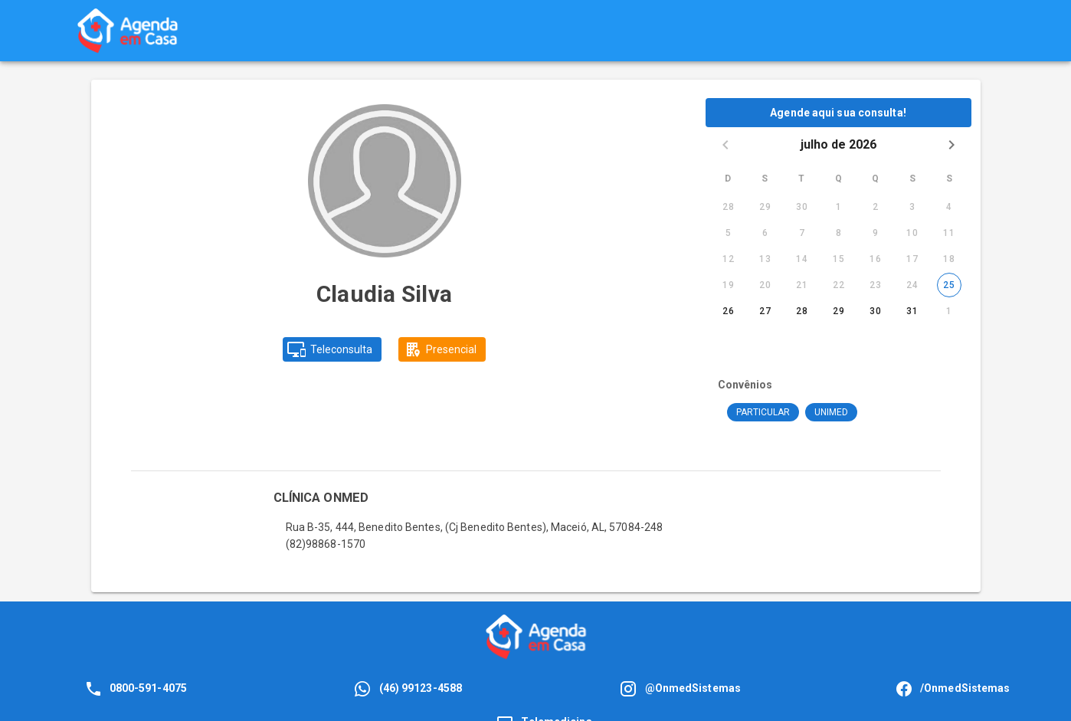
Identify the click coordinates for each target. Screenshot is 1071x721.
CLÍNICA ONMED (320, 497)
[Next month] (951, 145)
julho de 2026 (838, 144)
